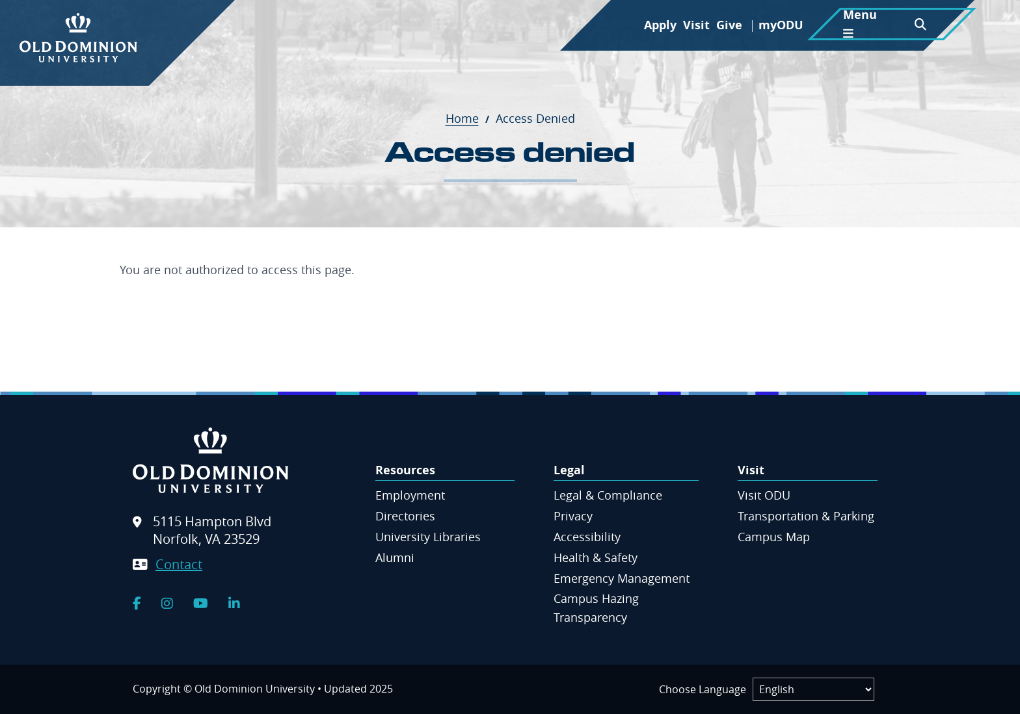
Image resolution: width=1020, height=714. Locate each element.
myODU (780, 25)
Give (729, 25)
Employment (410, 495)
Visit (696, 25)
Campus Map (774, 536)
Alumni (394, 557)
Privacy (573, 516)
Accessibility (587, 536)
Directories (405, 516)
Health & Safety (596, 557)
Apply (660, 25)
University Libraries (428, 536)
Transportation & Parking (806, 516)
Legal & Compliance (608, 495)
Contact (178, 564)
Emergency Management (622, 578)
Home (469, 118)
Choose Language (702, 689)
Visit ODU (764, 495)
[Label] (813, 689)
